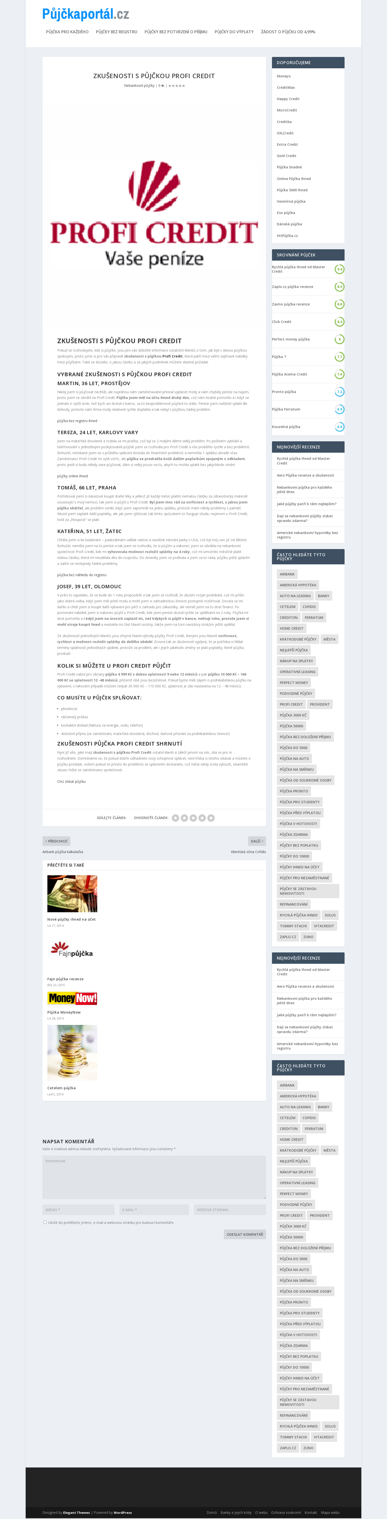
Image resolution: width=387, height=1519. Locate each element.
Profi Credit (172, 357)
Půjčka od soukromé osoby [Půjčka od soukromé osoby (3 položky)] (305, 781)
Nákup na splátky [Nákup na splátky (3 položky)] (296, 661)
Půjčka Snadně (289, 168)
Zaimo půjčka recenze (291, 305)
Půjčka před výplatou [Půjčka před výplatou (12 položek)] (300, 813)
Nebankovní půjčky (139, 86)
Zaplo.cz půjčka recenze (292, 287)
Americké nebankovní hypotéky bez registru (307, 535)
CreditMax (286, 88)
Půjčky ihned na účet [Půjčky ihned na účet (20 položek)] (300, 867)
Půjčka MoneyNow (64, 1013)
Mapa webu (330, 1513)
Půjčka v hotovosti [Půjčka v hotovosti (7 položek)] (298, 824)
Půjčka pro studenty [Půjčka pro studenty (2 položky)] (300, 802)
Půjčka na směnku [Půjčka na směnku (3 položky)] (297, 770)
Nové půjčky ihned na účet (71, 920)
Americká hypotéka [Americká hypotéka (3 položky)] (298, 585)
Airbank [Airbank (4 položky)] (287, 574)
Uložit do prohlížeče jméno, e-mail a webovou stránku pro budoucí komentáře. (111, 1223)
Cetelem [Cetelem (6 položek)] (287, 607)
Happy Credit (288, 99)
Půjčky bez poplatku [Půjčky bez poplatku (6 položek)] (299, 846)
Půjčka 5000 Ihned (292, 190)
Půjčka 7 (279, 357)
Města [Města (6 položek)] (329, 640)
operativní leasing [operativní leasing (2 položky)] (297, 672)
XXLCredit (285, 133)
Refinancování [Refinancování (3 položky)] (294, 905)
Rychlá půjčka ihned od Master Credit (298, 270)
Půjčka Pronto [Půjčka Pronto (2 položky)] (294, 791)
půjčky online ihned (72, 476)
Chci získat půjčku (71, 782)
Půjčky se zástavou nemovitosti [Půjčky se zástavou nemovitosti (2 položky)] (298, 891)
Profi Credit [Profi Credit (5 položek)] (291, 705)
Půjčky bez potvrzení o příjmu (176, 33)
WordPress (123, 1513)
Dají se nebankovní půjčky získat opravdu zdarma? (305, 519)
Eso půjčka (286, 213)
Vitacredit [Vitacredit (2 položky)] (324, 926)
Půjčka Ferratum (286, 410)
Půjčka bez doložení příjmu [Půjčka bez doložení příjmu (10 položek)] (305, 737)
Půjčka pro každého (67, 33)
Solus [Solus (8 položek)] (330, 915)
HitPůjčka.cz (287, 236)
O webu (261, 1513)
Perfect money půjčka (291, 340)
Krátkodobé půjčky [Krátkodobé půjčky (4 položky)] (298, 640)
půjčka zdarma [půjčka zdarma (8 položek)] (294, 835)
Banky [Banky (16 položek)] (323, 596)
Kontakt (311, 1513)
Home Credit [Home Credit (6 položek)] (292, 629)
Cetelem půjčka (61, 1089)
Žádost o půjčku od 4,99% (288, 33)
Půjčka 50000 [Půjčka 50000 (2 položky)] (291, 726)
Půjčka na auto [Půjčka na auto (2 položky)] (294, 759)
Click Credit (281, 322)
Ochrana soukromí (286, 1513)
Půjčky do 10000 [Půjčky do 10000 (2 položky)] (294, 857)
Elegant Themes (76, 1513)
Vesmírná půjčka (291, 202)
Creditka (284, 122)
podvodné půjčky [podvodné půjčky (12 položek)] (296, 694)
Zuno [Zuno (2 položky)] (308, 937)
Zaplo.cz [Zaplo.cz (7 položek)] (288, 937)
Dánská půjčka (289, 224)
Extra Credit (287, 145)
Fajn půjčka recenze (65, 979)
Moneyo (284, 76)
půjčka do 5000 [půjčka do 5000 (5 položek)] (293, 748)
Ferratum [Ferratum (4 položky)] (314, 618)
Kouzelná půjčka (286, 427)
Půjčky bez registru (116, 33)
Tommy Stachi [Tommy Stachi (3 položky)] (293, 926)
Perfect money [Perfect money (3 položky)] (294, 683)
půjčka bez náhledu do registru (81, 575)
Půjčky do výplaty (234, 33)
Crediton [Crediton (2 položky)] (289, 618)
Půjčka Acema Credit (289, 375)
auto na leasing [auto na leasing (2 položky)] (295, 596)
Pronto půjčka (284, 392)
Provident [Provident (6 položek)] (320, 705)
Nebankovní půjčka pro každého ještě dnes (304, 490)
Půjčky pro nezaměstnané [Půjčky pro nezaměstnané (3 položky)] (304, 878)
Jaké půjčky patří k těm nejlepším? (306, 504)
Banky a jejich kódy (236, 1513)
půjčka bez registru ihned (77, 421)
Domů (212, 1513)
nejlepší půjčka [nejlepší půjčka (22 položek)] (294, 650)
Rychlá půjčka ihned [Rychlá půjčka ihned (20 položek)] (299, 915)
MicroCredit (287, 111)
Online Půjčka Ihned (294, 179)
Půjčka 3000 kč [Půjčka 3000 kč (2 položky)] (293, 716)
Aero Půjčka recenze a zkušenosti (305, 476)
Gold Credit (286, 156)
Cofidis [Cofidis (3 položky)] (309, 607)
